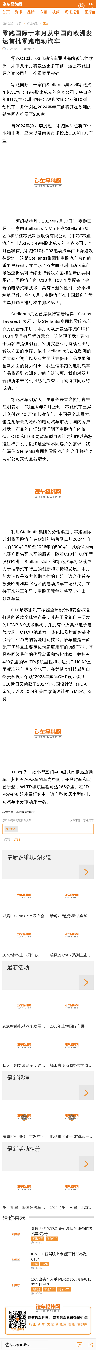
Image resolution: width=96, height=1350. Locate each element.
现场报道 (72, 16)
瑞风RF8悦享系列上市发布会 (72, 955)
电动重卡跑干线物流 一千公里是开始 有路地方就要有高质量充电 (72, 1136)
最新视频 (18, 1078)
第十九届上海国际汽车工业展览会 (24, 1208)
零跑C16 (52, 1238)
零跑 (35, 1263)
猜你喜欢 (14, 1218)
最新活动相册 (23, 1149)
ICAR (45, 1263)
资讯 (18, 16)
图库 (88, 16)
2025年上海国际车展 (67, 1026)
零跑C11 (49, 1289)
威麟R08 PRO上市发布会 (23, 916)
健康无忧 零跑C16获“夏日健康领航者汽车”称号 (61, 1231)
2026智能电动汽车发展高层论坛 (24, 1026)
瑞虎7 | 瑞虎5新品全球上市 (72, 916)
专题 (43, 16)
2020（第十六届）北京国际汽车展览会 (72, 1208)
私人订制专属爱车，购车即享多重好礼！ (24, 1065)
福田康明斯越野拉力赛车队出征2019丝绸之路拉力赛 (72, 1065)
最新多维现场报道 (29, 857)
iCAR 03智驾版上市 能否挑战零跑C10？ (59, 1256)
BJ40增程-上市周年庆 (20, 955)
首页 (6, 16)
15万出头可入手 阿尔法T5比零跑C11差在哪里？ (61, 1282)
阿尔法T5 (63, 1289)
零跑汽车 (11, 828)
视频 (56, 16)
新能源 (36, 1289)
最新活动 (18, 968)
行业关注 (32, 23)
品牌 (31, 16)
